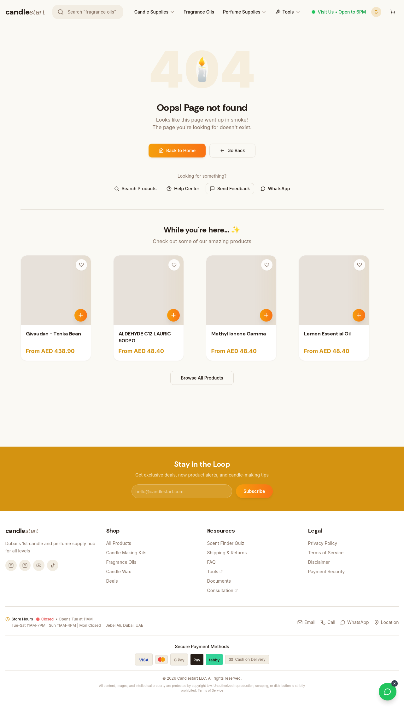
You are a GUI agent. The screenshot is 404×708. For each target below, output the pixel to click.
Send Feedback (230, 188)
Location (386, 622)
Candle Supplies (151, 11)
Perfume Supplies (241, 11)
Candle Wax (118, 571)
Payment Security (326, 571)
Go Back (232, 150)
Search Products (135, 188)
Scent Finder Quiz (225, 543)
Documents (219, 581)
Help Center (183, 188)
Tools (288, 11)
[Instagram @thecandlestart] (25, 565)
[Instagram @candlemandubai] (11, 565)
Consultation (222, 590)
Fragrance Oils (199, 11)
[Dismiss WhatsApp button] (394, 683)
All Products (118, 543)
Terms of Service (326, 552)
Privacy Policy (322, 543)
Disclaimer (319, 562)
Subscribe (254, 491)
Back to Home (177, 150)
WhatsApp (275, 188)
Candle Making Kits (126, 552)
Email (306, 622)
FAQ (211, 562)
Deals (112, 581)
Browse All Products (202, 377)
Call (327, 622)
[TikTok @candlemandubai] (52, 565)
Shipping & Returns (227, 552)
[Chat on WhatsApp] (387, 691)
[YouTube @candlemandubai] (38, 565)
